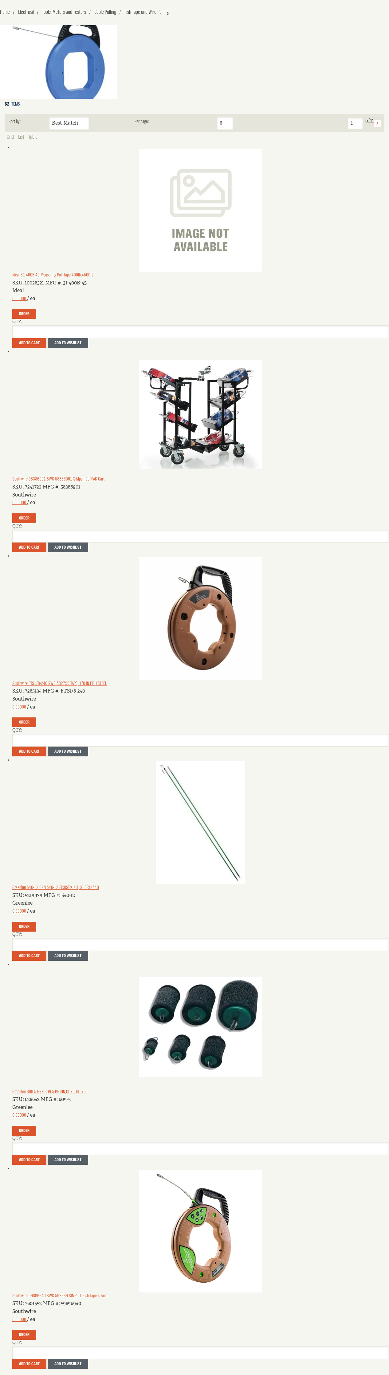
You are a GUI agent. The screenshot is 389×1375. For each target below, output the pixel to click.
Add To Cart (29, 343)
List (21, 137)
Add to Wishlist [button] (67, 343)
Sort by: (15, 121)
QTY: (17, 322)
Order (24, 314)
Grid (10, 137)
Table (33, 137)
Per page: (142, 121)
